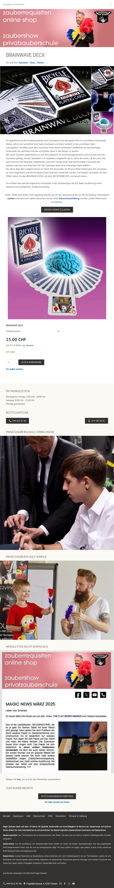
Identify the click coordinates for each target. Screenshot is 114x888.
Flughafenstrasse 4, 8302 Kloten (40, 883)
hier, (19, 779)
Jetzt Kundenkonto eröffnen (57, 796)
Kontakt (6, 816)
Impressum (18, 816)
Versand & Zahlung (78, 816)
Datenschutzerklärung (69, 198)
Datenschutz (39, 816)
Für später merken (14, 369)
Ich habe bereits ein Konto (57, 802)
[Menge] (11, 362)
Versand (29, 345)
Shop (32, 62)
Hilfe (50, 816)
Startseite (23, 62)
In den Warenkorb (31, 362)
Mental (40, 62)
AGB (28, 816)
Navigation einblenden (13, 4)
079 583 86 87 (96, 420)
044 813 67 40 (17, 420)
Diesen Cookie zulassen (57, 209)
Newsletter (61, 816)
